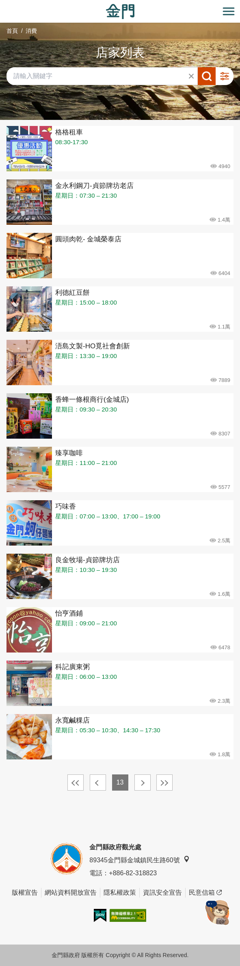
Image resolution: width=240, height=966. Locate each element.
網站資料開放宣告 (71, 892)
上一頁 (98, 782)
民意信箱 (205, 893)
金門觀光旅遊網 (120, 11)
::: (2, 4)
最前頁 (75, 782)
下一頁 (142, 782)
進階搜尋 (225, 76)
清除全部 (191, 76)
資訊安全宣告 (162, 892)
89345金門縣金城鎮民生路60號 (139, 860)
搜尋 (207, 76)
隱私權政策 (120, 892)
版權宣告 (25, 892)
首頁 (12, 31)
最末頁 (164, 782)
